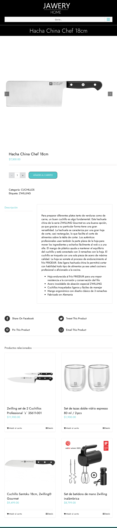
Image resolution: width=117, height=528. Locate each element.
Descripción (11, 207)
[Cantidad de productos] (17, 175)
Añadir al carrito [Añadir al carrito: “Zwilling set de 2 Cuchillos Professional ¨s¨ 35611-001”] (15, 428)
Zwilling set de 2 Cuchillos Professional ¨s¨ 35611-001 (24, 410)
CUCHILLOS (27, 190)
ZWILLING (25, 193)
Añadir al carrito (43, 175)
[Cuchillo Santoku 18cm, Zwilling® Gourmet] (30, 463)
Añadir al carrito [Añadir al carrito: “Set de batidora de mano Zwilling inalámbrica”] (72, 513)
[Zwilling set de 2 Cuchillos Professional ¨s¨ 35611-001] (30, 378)
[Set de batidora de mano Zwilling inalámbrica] (87, 463)
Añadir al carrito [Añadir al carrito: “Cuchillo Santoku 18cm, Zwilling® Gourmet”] (15, 513)
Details (50, 428)
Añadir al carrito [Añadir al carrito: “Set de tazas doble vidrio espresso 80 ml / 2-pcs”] (72, 428)
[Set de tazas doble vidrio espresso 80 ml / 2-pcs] (87, 378)
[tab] (19, 207)
